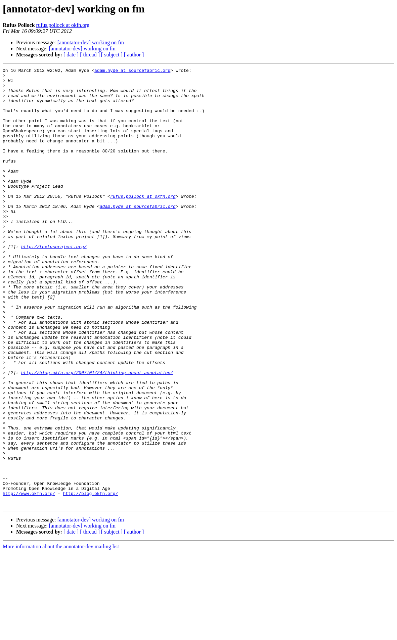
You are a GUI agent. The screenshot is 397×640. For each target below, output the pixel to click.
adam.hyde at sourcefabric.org (132, 71)
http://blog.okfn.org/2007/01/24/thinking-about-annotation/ (97, 434)
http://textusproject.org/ (54, 283)
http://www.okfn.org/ (29, 579)
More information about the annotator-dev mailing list (61, 634)
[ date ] (71, 54)
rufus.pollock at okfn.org (63, 25)
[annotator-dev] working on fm (90, 42)
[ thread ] (90, 54)
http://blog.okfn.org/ (90, 579)
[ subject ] (112, 54)
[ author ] (134, 54)
